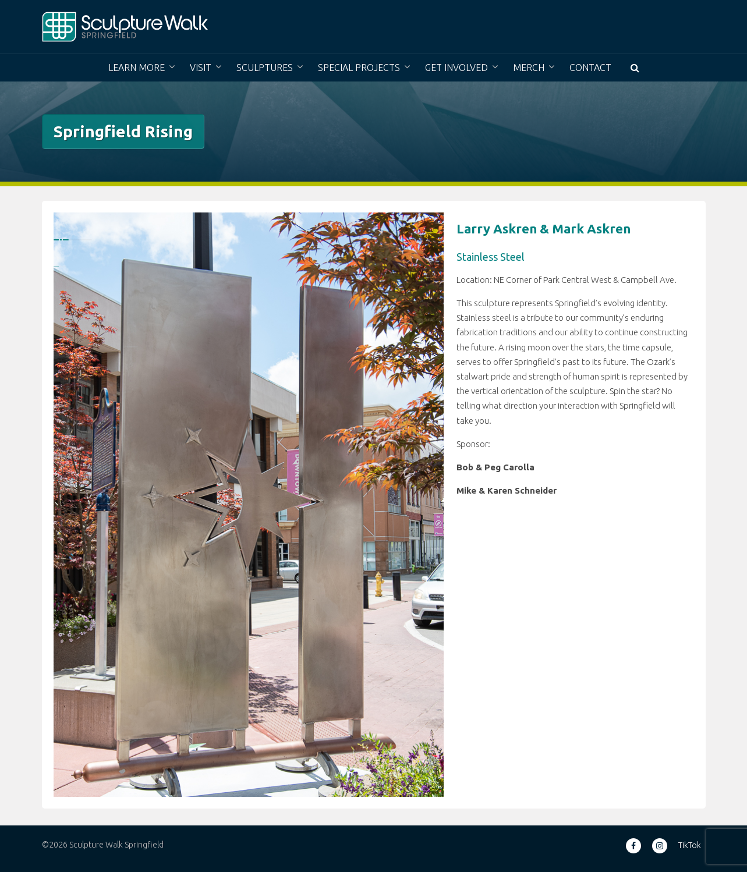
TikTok (689, 845)
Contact (590, 67)
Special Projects (359, 67)
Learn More (136, 67)
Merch (528, 67)
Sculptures (264, 67)
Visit (200, 67)
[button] (635, 67)
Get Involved (456, 67)
